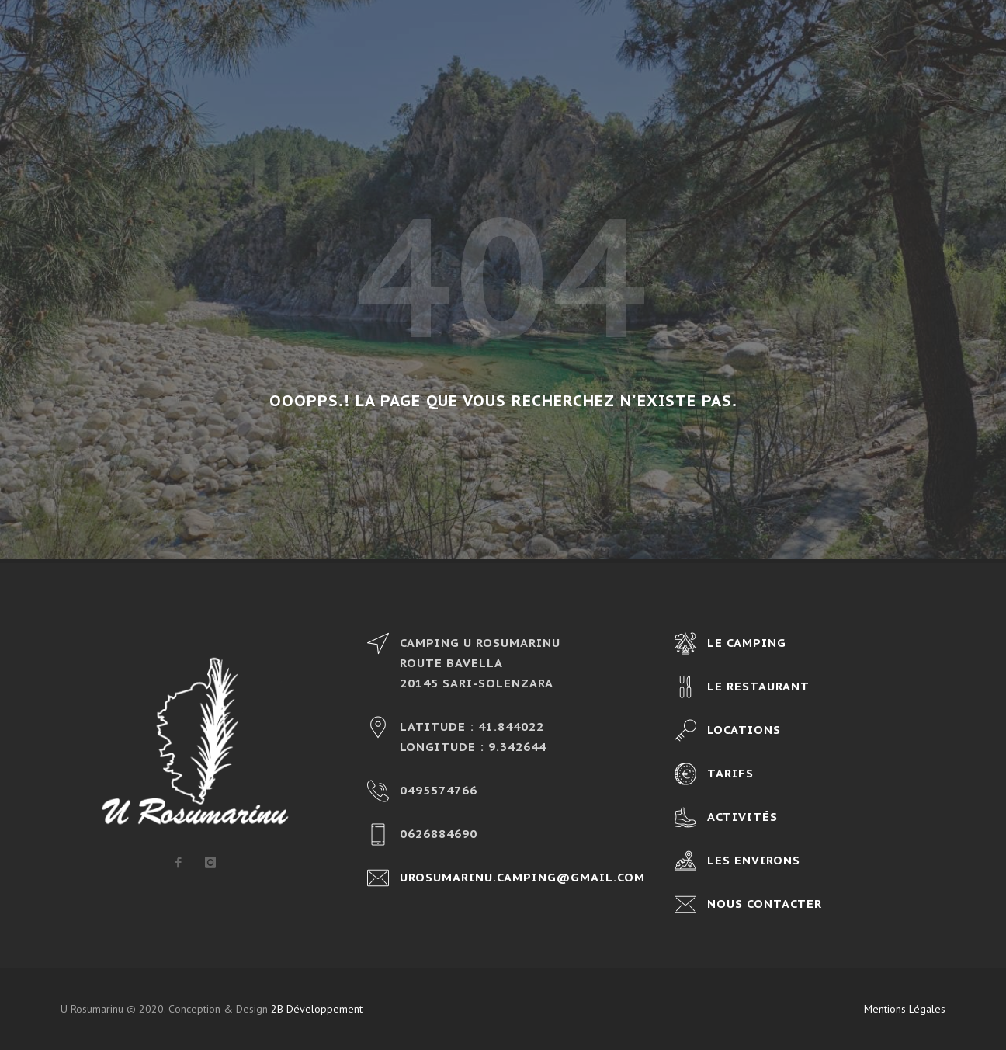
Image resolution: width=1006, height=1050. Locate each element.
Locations (744, 729)
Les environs (753, 860)
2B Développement (317, 1009)
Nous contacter (764, 903)
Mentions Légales (904, 1009)
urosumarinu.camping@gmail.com (522, 877)
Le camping (746, 642)
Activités (742, 816)
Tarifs (730, 773)
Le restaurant (758, 686)
